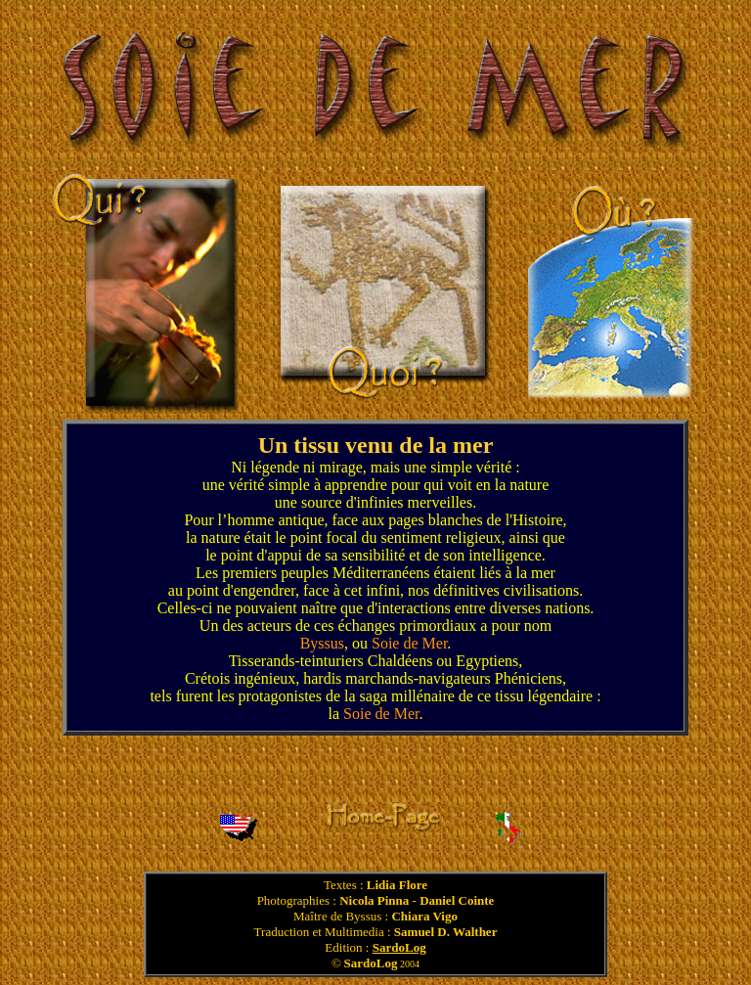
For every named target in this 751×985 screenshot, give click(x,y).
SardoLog (399, 947)
